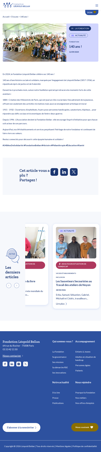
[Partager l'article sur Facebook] (54, 172)
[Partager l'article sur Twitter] (74, 172)
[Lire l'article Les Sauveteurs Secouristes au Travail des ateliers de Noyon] (76, 244)
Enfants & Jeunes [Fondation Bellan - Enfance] (82, 351)
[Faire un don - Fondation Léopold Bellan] (91, 12)
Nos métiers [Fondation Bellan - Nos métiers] (80, 398)
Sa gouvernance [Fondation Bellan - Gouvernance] (59, 357)
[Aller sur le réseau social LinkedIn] (11, 364)
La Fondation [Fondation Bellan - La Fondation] (58, 351)
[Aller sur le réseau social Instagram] (18, 364)
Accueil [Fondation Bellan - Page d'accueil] (6, 16)
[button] (96, 5)
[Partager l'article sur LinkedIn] (64, 172)
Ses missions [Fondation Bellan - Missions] (58, 362)
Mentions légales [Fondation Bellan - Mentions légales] (63, 446)
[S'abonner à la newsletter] (21, 427)
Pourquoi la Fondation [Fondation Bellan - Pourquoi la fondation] (85, 392)
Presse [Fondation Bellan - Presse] (55, 398)
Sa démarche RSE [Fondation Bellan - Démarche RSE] (60, 367)
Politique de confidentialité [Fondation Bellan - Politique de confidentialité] (84, 446)
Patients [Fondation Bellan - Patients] (79, 370)
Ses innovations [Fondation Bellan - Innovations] (59, 372)
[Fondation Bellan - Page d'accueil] (17, 5)
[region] (50, 266)
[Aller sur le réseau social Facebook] (5, 364)
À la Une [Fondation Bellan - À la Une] (56, 392)
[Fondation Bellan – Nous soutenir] (84, 427)
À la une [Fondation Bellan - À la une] (14, 16)
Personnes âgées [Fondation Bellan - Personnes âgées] (82, 365)
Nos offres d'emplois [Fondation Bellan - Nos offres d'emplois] (84, 403)
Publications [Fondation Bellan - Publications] (58, 403)
